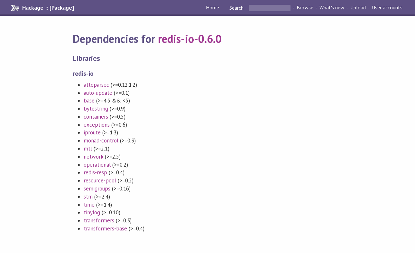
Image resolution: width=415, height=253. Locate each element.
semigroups (97, 188)
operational (97, 164)
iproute (92, 132)
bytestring (96, 108)
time (89, 204)
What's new (331, 8)
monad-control (101, 140)
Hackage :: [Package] (48, 8)
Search (236, 8)
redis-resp (95, 172)
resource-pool (100, 180)
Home (212, 8)
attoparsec (96, 84)
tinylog (92, 212)
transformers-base (105, 228)
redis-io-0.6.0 (190, 39)
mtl (88, 148)
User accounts (387, 8)
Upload (358, 8)
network (93, 156)
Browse (305, 8)
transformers (99, 220)
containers (96, 116)
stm (88, 196)
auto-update (98, 92)
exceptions (97, 124)
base (89, 100)
